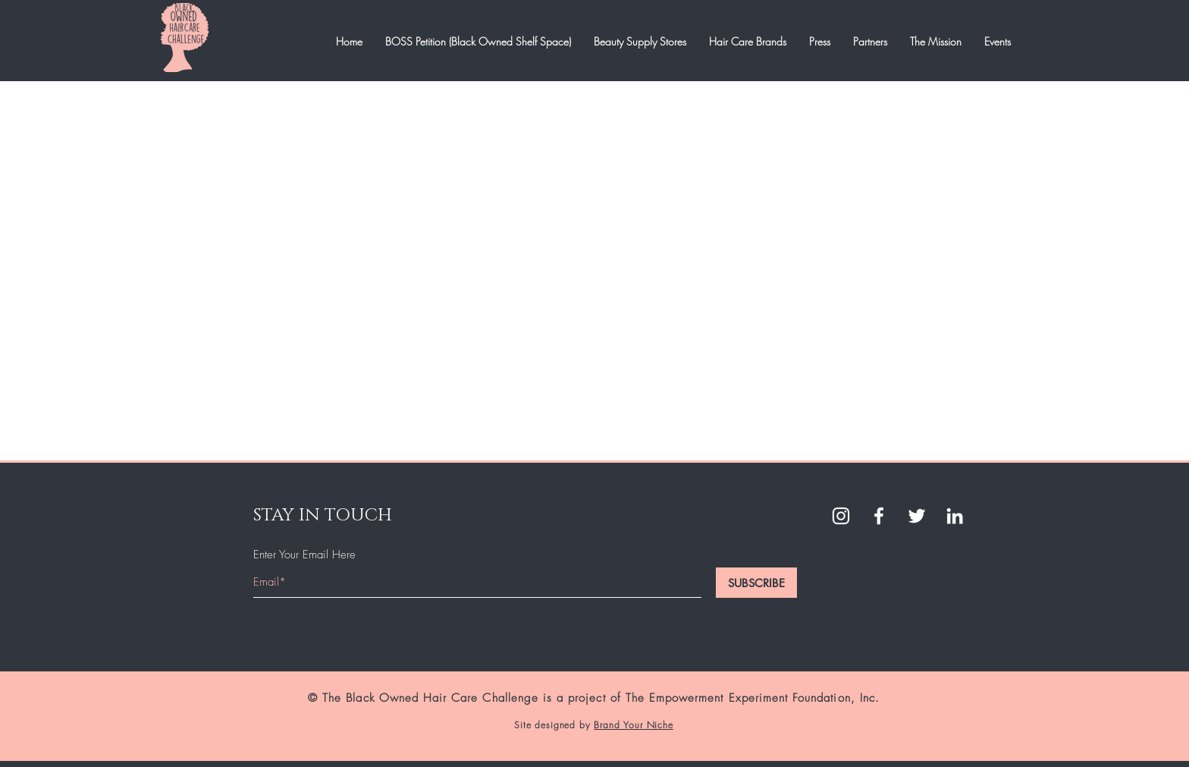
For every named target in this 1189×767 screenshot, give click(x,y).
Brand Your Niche (633, 724)
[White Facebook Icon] (878, 516)
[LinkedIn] (954, 516)
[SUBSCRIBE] (756, 582)
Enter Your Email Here (304, 555)
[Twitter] (916, 516)
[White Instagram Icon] (841, 516)
